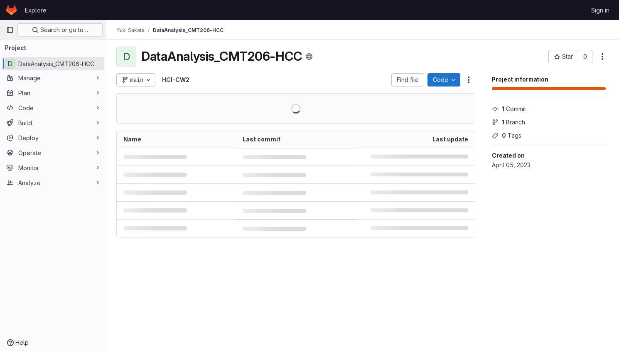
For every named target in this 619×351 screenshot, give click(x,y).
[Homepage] (11, 10)
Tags (506, 135)
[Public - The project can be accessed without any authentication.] (309, 56)
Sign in (600, 10)
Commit (509, 108)
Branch (508, 122)
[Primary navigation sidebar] (10, 30)
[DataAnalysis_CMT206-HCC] (53, 63)
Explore (36, 10)
